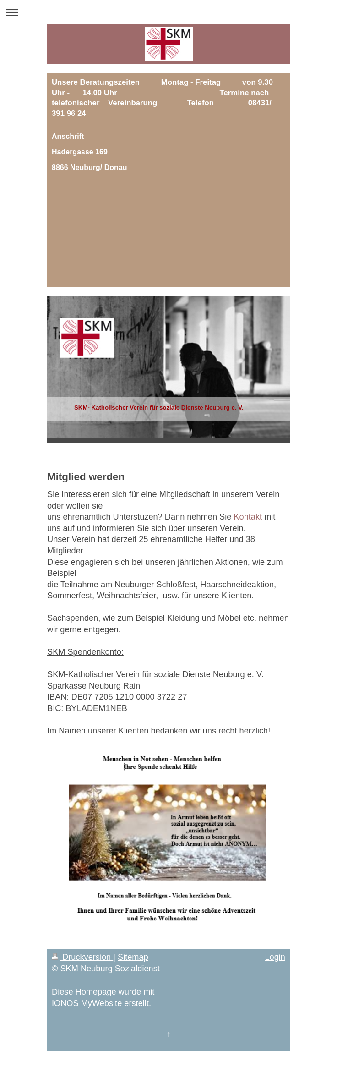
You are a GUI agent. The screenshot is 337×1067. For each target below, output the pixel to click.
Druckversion (82, 957)
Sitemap (133, 957)
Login (275, 957)
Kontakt (248, 516)
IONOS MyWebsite (87, 1003)
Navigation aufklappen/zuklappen (168, 12)
